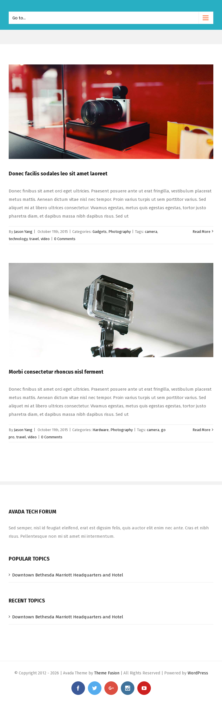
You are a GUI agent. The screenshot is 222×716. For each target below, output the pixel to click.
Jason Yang (23, 231)
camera (151, 231)
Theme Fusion (106, 673)
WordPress (198, 673)
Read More (201, 231)
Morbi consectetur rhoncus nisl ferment (56, 372)
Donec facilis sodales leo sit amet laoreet (58, 173)
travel (34, 239)
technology (18, 239)
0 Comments (64, 239)
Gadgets (99, 231)
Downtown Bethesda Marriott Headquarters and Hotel (67, 575)
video (45, 239)
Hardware (100, 430)
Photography (119, 231)
